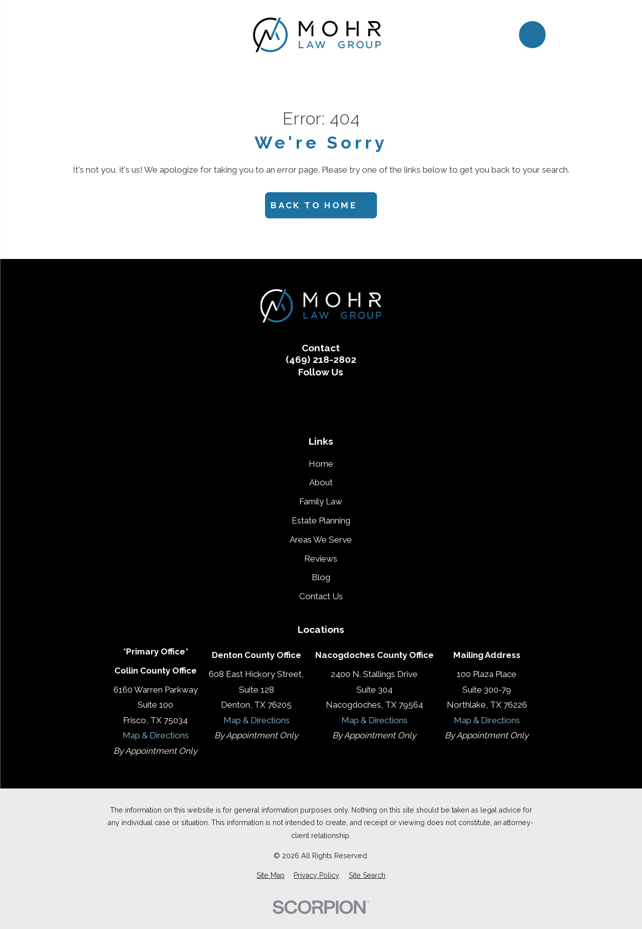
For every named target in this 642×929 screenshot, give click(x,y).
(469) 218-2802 (321, 359)
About (321, 482)
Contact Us (321, 596)
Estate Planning (321, 520)
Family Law (320, 501)
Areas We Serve (321, 540)
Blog (321, 577)
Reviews (320, 559)
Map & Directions (155, 735)
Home (321, 464)
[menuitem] (270, 875)
